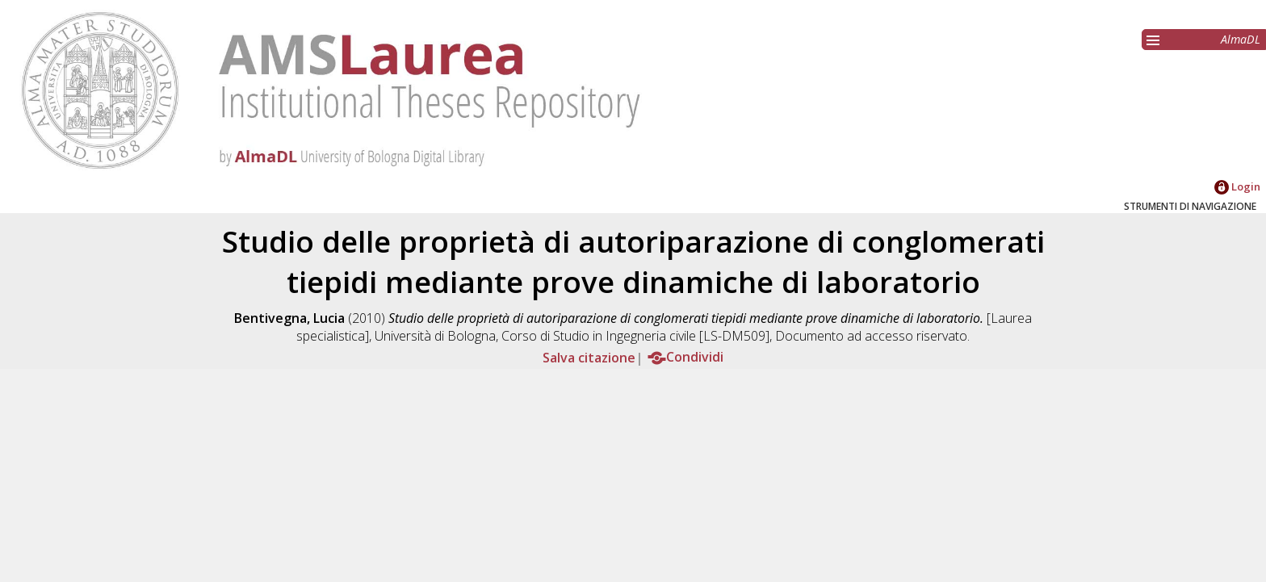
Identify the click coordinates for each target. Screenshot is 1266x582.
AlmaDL (1240, 39)
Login (1237, 186)
